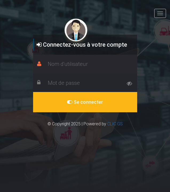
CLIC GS (115, 123)
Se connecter (85, 102)
